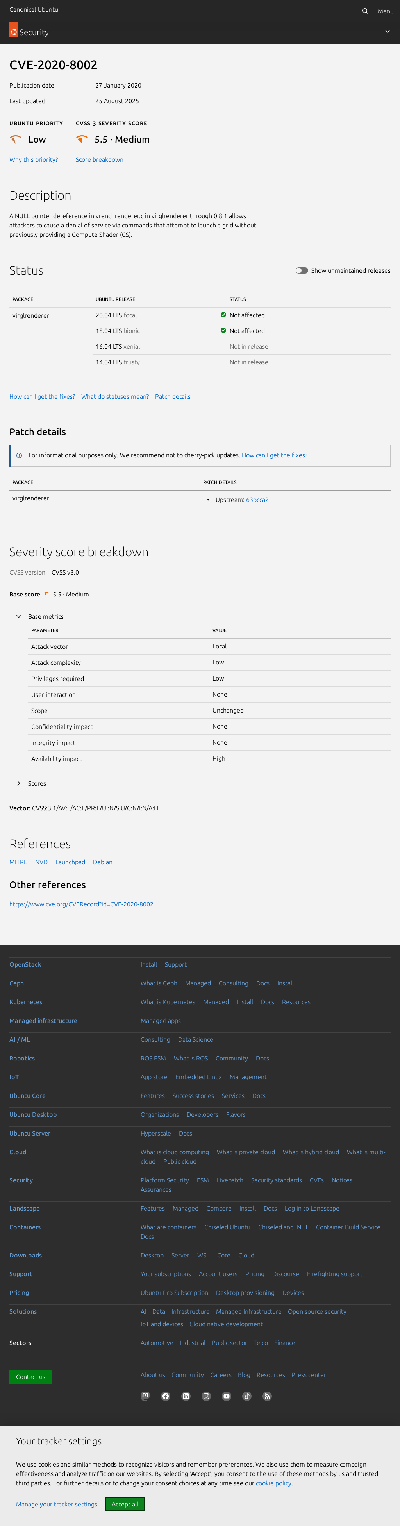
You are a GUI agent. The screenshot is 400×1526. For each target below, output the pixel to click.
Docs (263, 983)
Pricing (254, 1273)
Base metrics (46, 616)
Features (153, 1095)
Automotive (157, 1342)
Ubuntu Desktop (33, 1114)
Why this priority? (33, 159)
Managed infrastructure (43, 1020)
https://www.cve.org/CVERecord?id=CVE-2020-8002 (81, 904)
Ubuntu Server (29, 1133)
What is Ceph (159, 983)
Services (233, 1095)
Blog (244, 1374)
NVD (41, 861)
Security (21, 1180)
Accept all (125, 1504)
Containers (25, 1226)
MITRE (18, 861)
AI (143, 1311)
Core (223, 1255)
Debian (102, 861)
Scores (37, 783)
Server (180, 1255)
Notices (342, 1180)
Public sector (229, 1342)
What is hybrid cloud (311, 1151)
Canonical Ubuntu (33, 9)
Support (176, 964)
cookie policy (273, 1483)
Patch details (173, 396)
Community (232, 1058)
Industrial (192, 1342)
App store (154, 1076)
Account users (218, 1273)
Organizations (160, 1114)
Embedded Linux (198, 1076)
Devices (293, 1292)
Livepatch (230, 1180)
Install (149, 964)
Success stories (193, 1095)
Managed (198, 983)
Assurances (156, 1189)
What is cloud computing (175, 1151)
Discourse (285, 1273)
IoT (14, 1076)
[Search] (365, 11)
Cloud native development (226, 1323)
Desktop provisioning (245, 1292)
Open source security (317, 1311)
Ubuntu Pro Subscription (174, 1292)
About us (153, 1374)
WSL (203, 1255)
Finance (284, 1342)
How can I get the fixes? (42, 396)
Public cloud (179, 1161)
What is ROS (191, 1058)
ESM (203, 1180)
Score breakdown (99, 159)
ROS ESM (153, 1058)
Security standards (276, 1180)
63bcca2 (257, 499)
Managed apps (161, 1020)
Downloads (25, 1255)
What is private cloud (246, 1151)
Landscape (24, 1208)
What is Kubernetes (168, 1001)
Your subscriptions (166, 1273)
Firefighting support (334, 1273)
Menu (386, 10)
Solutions (23, 1311)
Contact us (30, 1376)
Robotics (22, 1058)
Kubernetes (25, 1001)
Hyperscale (156, 1133)
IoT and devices (162, 1323)
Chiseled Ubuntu (227, 1226)
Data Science (195, 1039)
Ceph (16, 983)
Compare (219, 1208)
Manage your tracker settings (56, 1504)
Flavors (236, 1114)
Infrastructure (190, 1311)
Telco (261, 1342)
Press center (308, 1374)
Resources (296, 1001)
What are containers (168, 1226)
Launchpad (70, 861)
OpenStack (25, 964)
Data (158, 1311)
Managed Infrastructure (249, 1311)
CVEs (317, 1180)
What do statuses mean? (115, 396)
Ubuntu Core (27, 1095)
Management (248, 1076)
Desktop (152, 1255)
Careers (221, 1374)
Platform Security (165, 1180)
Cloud (17, 1151)
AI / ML (19, 1039)
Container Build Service (348, 1226)
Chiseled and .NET (283, 1226)
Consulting (233, 983)
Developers (202, 1114)
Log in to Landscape (312, 1208)
